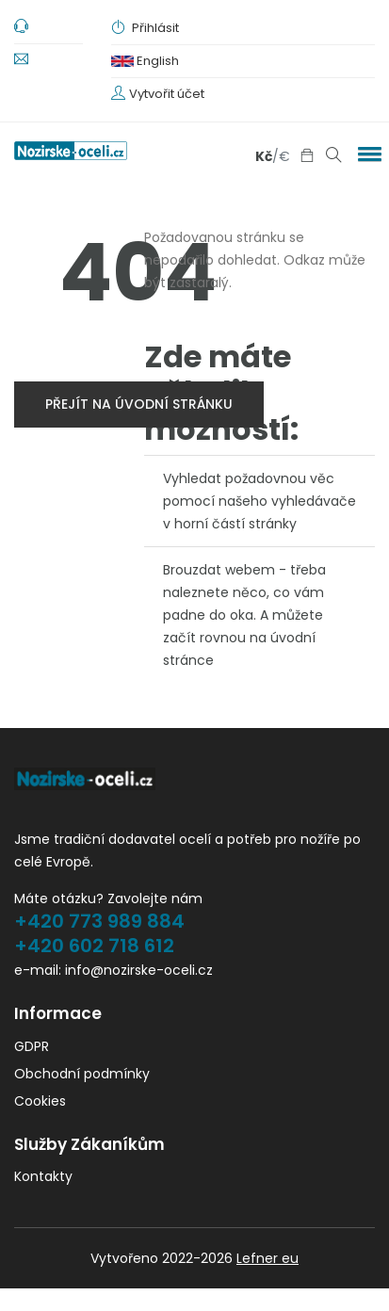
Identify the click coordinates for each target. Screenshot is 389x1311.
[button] (366, 153)
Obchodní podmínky (82, 1073)
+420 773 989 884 (99, 921)
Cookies (40, 1101)
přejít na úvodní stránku (139, 404)
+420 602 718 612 (94, 945)
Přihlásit (145, 28)
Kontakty (43, 1176)
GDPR (31, 1046)
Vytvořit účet (166, 94)
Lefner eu (267, 1258)
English (145, 61)
